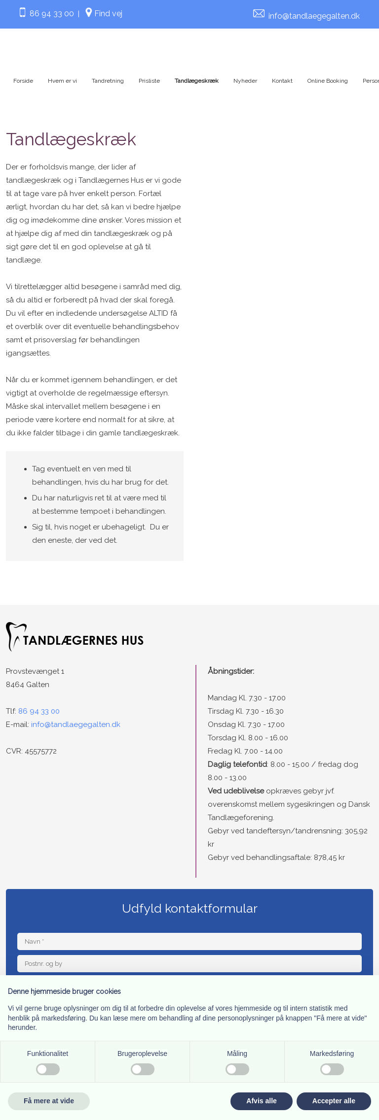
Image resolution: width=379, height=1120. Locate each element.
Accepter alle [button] (333, 1101)
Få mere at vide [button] (49, 1101)
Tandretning (108, 80)
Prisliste (149, 80)
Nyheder (245, 80)
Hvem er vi (62, 80)
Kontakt (282, 80)
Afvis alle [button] (261, 1101)
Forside (23, 80)
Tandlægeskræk (197, 80)
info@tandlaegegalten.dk (314, 16)
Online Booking (327, 80)
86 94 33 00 (45, 13)
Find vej (108, 13)
